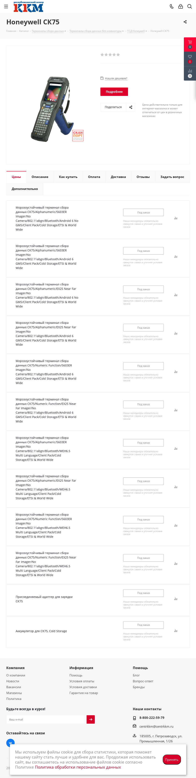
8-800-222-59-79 (152, 717)
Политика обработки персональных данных (78, 767)
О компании (15, 675)
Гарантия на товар (83, 693)
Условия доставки (83, 687)
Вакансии (13, 687)
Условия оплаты (81, 681)
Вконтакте (10, 743)
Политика (13, 699)
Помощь (75, 675)
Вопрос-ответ (143, 681)
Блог (136, 675)
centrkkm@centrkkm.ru (156, 726)
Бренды (139, 687)
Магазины (14, 693)
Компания (15, 668)
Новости (12, 681)
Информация (81, 668)
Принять (171, 759)
